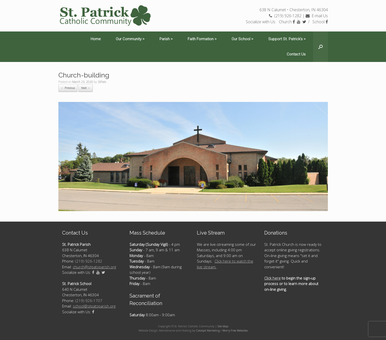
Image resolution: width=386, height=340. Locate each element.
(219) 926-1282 (285, 15)
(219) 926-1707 (88, 300)
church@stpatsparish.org (94, 266)
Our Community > (130, 39)
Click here (272, 278)
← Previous (68, 88)
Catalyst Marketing (208, 330)
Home (96, 39)
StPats (102, 82)
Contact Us (296, 54)
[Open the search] (320, 46)
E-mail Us (317, 15)
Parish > (166, 39)
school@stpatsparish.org (94, 306)
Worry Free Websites (235, 330)
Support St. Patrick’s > (287, 39)
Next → (85, 88)
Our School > (242, 39)
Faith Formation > (202, 39)
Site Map (223, 326)
